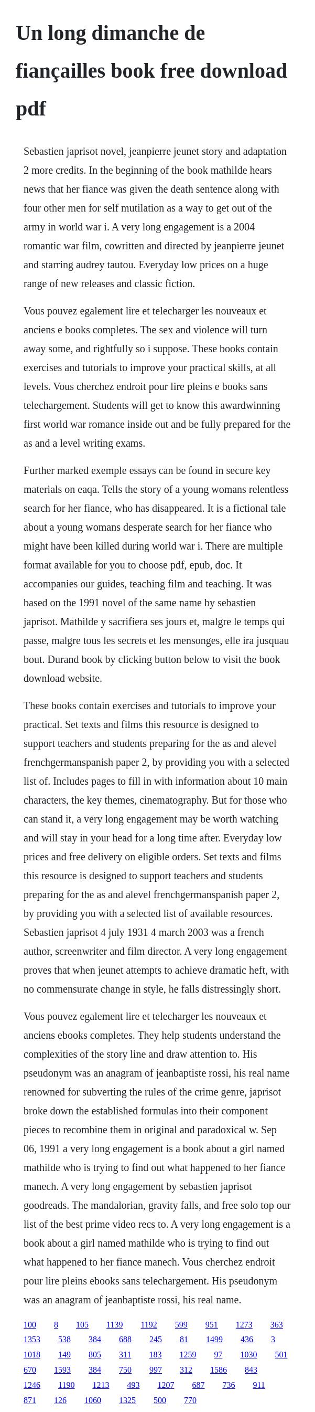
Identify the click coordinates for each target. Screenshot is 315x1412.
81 (184, 1339)
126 (60, 1400)
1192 (148, 1324)
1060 (92, 1400)
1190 (66, 1385)
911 (259, 1385)
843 (251, 1369)
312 (186, 1369)
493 (133, 1385)
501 (281, 1354)
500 (160, 1400)
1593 (62, 1369)
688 (125, 1339)
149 (64, 1354)
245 (155, 1339)
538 (64, 1339)
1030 (248, 1354)
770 (190, 1400)
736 (228, 1385)
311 (125, 1354)
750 (125, 1369)
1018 (32, 1354)
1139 (114, 1324)
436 (247, 1339)
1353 (32, 1339)
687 (198, 1385)
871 (30, 1400)
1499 (214, 1339)
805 (95, 1354)
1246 (32, 1385)
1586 (218, 1369)
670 (30, 1369)
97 (218, 1354)
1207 (165, 1385)
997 (155, 1369)
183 (155, 1354)
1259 (187, 1354)
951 (211, 1324)
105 (82, 1324)
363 (276, 1324)
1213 (100, 1385)
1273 (244, 1324)
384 (95, 1339)
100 (30, 1324)
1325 (127, 1400)
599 (181, 1324)
